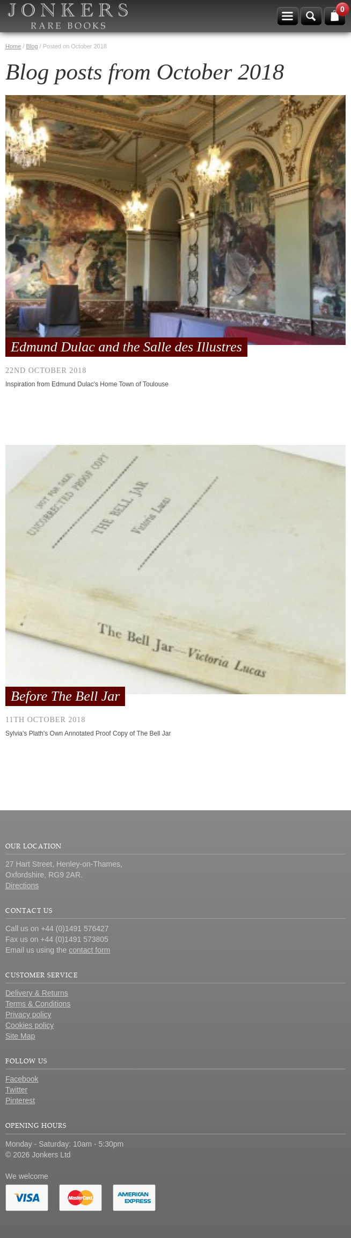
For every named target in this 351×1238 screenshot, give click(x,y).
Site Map (20, 1036)
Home (13, 46)
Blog (32, 46)
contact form (89, 950)
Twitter (16, 1089)
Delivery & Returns (36, 993)
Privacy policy (28, 1014)
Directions (22, 885)
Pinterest (20, 1100)
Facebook (21, 1079)
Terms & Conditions (37, 1003)
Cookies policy (29, 1025)
